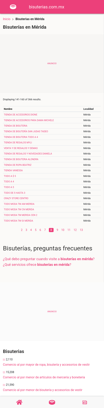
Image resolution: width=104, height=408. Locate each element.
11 (69, 229)
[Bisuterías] (52, 402)
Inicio (6, 19)
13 (81, 229)
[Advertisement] (52, 63)
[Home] (13, 6)
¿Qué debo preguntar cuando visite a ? (48, 259)
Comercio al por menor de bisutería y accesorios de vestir (42, 390)
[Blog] (85, 402)
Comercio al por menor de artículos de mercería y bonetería (44, 377)
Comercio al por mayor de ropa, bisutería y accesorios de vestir (46, 364)
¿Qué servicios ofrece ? (37, 265)
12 (75, 229)
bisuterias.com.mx (46, 6)
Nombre (8, 109)
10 (62, 229)
